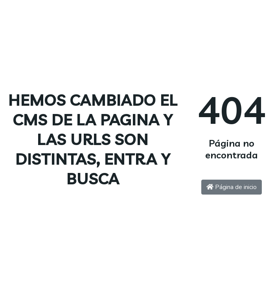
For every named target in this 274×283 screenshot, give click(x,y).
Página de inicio (231, 187)
